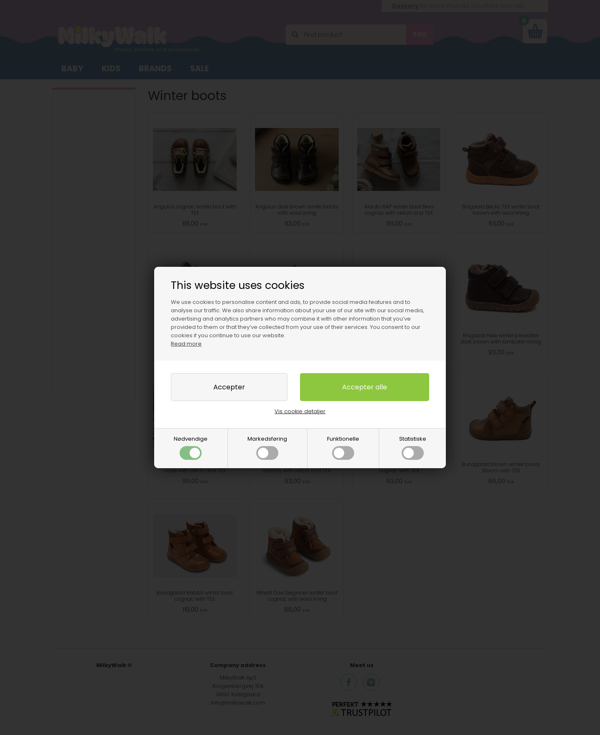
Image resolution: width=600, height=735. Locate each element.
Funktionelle (343, 447)
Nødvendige (191, 447)
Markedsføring (267, 447)
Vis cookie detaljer (300, 411)
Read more (186, 344)
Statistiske (412, 447)
